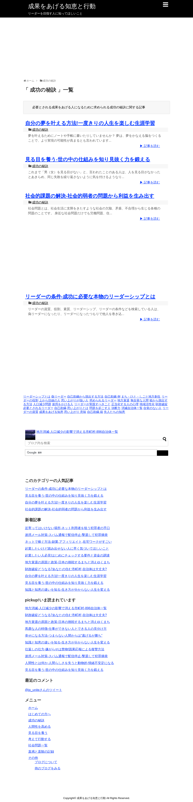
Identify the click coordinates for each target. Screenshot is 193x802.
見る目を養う (38, 733)
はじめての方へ (39, 714)
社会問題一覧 (38, 745)
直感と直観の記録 (41, 751)
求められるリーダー (103, 400)
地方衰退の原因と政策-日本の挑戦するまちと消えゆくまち (67, 562)
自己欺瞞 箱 (95, 411)
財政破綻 (161, 404)
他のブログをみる (48, 768)
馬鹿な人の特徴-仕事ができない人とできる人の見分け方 (66, 628)
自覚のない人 (152, 408)
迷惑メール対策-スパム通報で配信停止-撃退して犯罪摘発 (66, 535)
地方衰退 (123, 400)
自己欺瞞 (60, 408)
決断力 (115, 408)
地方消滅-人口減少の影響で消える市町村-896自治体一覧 (77, 431)
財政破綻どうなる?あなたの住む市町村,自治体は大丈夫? (66, 569)
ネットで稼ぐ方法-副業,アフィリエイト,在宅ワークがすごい (68, 541)
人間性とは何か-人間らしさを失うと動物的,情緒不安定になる (69, 663)
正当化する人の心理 (125, 404)
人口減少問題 (42, 404)
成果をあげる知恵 (51, 411)
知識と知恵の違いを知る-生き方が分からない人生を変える (67, 589)
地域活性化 (147, 404)
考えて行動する (39, 739)
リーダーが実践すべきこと (92, 404)
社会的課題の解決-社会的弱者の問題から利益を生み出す (89, 196)
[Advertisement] (96, 48)
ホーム (33, 708)
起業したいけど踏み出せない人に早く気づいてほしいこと (67, 548)
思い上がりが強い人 (74, 400)
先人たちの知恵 (114, 411)
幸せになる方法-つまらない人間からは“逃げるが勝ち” (63, 635)
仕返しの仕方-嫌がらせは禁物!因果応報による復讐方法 (64, 649)
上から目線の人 (49, 400)
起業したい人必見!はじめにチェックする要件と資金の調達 (67, 555)
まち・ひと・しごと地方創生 (141, 396)
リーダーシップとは (36, 396)
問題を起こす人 (100, 408)
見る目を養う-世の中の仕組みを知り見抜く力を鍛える (87, 159)
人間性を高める (39, 726)
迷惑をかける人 (62, 404)
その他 (33, 758)
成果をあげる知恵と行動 (62, 6)
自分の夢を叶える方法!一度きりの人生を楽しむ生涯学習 (90, 123)
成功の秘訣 (40, 129)
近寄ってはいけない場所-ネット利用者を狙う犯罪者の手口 (67, 528)
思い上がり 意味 (75, 411)
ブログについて (46, 762)
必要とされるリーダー (38, 408)
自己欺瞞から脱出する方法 (85, 396)
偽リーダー (58, 396)
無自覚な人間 (139, 400)
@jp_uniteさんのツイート (43, 690)
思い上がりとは (77, 408)
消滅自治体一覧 (132, 408)
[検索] (90, 453)
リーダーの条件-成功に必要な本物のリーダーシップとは (90, 296)
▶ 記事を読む (150, 146)
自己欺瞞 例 (112, 396)
